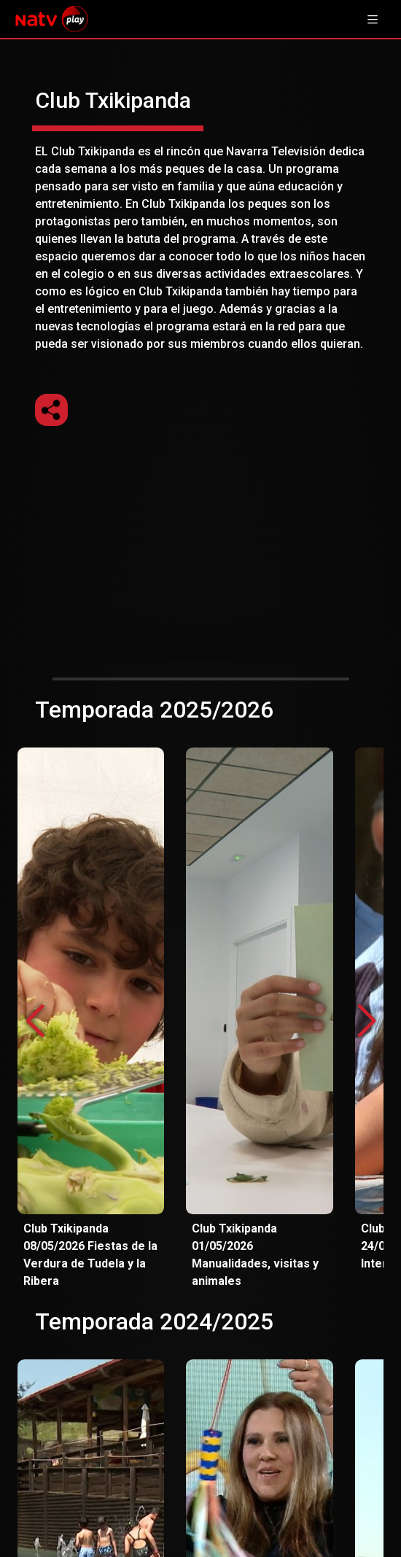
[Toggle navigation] (372, 19)
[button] (366, 1022)
